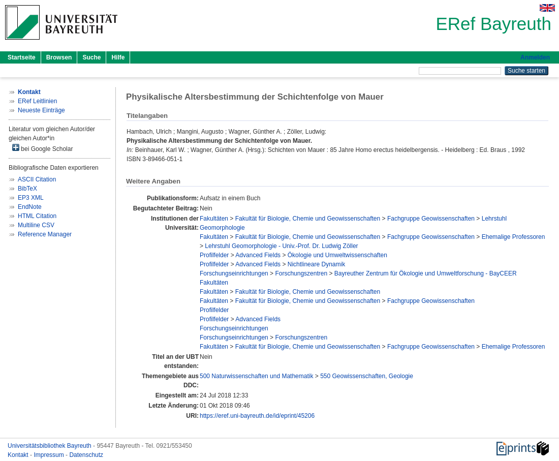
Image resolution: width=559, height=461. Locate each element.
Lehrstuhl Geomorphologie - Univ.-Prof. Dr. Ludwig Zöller (281, 246)
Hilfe (118, 57)
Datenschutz (86, 454)
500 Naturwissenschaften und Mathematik (256, 376)
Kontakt (19, 454)
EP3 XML (31, 197)
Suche (91, 57)
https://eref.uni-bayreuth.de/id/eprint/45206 (257, 415)
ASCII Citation (37, 179)
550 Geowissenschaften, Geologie (366, 376)
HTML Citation (37, 216)
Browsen (59, 57)
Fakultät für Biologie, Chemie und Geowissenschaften (308, 218)
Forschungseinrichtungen (234, 273)
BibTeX (27, 188)
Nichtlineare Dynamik (316, 264)
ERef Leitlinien (37, 101)
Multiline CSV (36, 225)
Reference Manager (45, 234)
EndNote (30, 206)
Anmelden (535, 57)
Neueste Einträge (41, 110)
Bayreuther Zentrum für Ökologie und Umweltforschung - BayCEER (425, 273)
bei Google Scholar (42, 148)
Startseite (22, 57)
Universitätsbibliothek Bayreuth (50, 445)
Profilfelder (214, 255)
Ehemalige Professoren (513, 236)
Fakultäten (214, 218)
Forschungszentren (301, 273)
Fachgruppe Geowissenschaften (431, 218)
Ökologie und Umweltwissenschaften (337, 255)
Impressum (50, 454)
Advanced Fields (258, 255)
